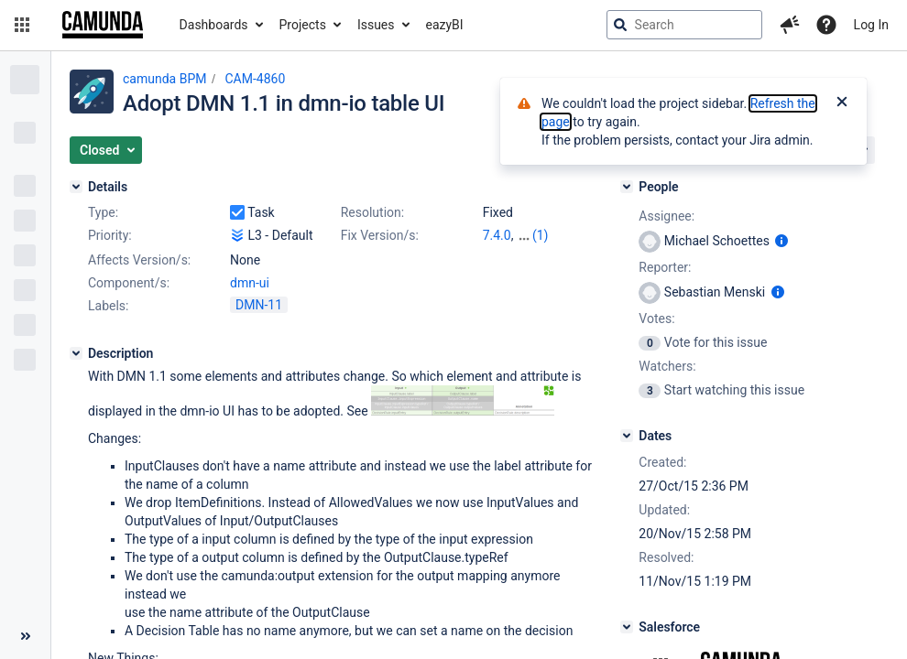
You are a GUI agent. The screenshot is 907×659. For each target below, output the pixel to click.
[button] (22, 24)
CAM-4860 (254, 78)
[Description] (76, 353)
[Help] (826, 24)
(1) (540, 235)
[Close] (842, 103)
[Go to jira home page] (102, 24)
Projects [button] (302, 24)
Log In (871, 24)
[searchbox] (684, 24)
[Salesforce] (626, 627)
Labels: (108, 305)
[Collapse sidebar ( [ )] (25, 636)
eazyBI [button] (445, 24)
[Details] (76, 186)
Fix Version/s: (380, 235)
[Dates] (626, 435)
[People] (626, 186)
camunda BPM (164, 78)
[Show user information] (781, 240)
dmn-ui (249, 282)
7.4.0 (497, 235)
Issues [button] (376, 24)
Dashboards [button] (214, 24)
